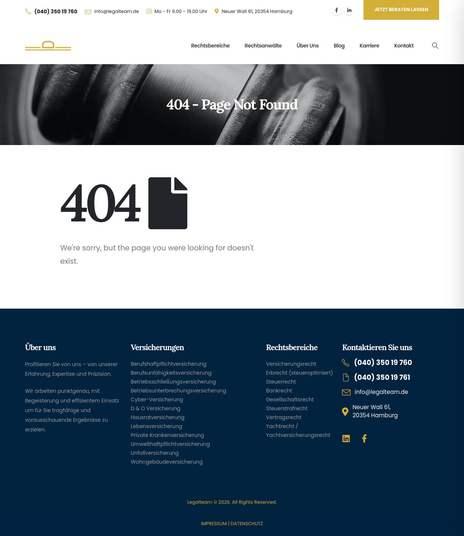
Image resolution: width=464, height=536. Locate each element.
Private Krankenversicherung (167, 435)
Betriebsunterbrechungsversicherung (179, 390)
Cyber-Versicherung (157, 399)
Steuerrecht (281, 381)
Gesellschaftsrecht (290, 399)
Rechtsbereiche (210, 45)
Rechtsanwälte (263, 45)
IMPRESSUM (214, 523)
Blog (339, 45)
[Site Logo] (48, 45)
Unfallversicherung (155, 453)
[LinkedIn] (349, 10)
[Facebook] (337, 10)
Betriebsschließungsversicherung (173, 381)
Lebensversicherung (156, 426)
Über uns (308, 45)
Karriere (369, 45)
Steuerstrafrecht (286, 408)
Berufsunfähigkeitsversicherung (171, 372)
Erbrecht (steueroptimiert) (299, 372)
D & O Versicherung (156, 408)
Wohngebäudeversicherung (167, 462)
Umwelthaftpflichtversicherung (170, 444)
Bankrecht (279, 390)
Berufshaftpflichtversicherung (169, 364)
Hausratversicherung (158, 417)
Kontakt (404, 45)
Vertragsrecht (283, 417)
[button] (435, 45)
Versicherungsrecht (291, 364)
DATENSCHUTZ (247, 523)
